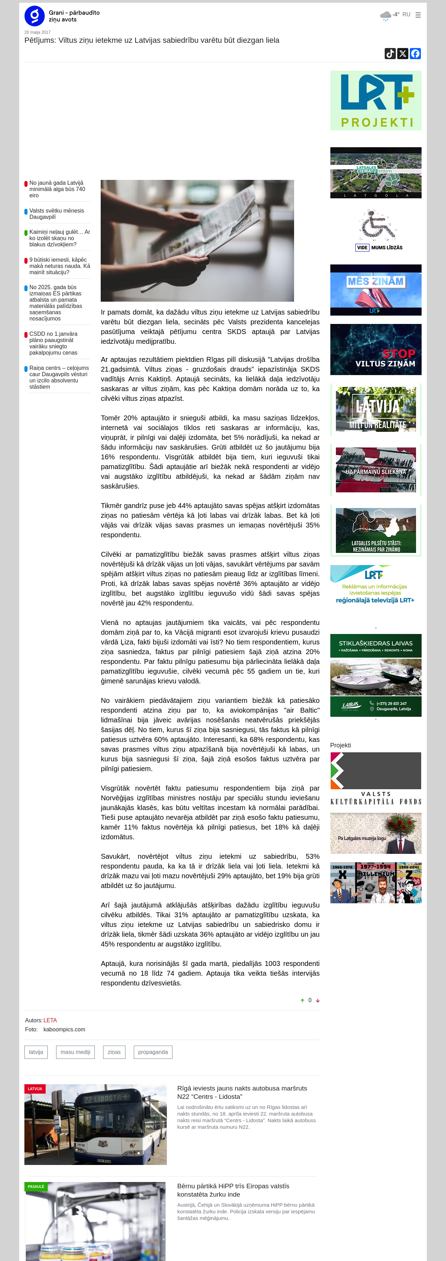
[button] (417, 14)
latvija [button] (36, 1052)
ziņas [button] (114, 1052)
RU (406, 14)
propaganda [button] (153, 1052)
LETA (50, 1020)
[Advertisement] (172, 123)
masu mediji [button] (75, 1052)
